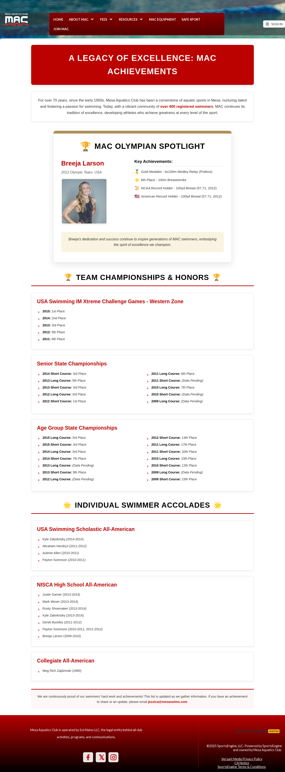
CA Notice (241, 763)
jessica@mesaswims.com (167, 702)
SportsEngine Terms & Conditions (242, 767)
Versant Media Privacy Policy (241, 759)
